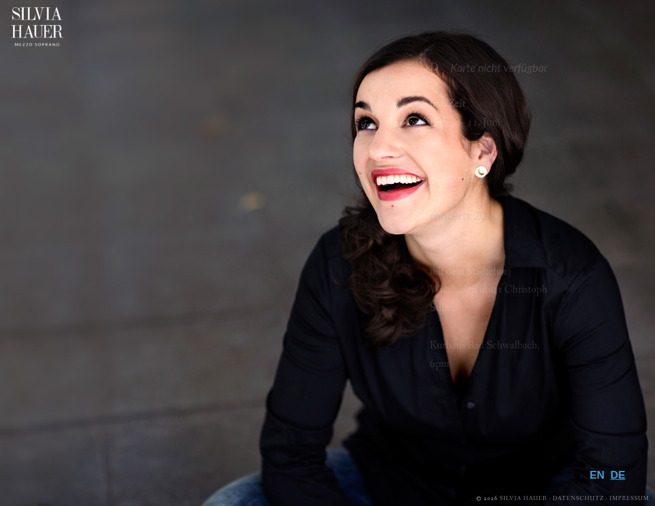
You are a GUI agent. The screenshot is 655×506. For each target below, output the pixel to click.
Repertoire (578, 354)
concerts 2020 (464, 215)
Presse (598, 412)
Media (601, 374)
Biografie (583, 335)
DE (617, 475)
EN (597, 475)
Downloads (572, 432)
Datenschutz (578, 498)
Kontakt (588, 451)
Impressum (629, 498)
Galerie (594, 393)
